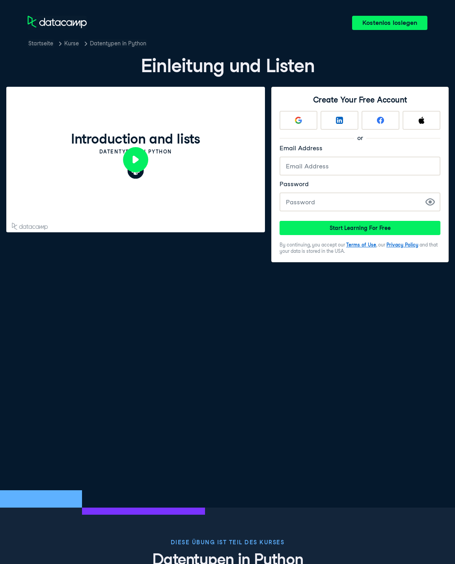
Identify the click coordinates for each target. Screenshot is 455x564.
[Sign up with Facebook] (380, 120)
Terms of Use (361, 245)
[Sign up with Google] (298, 120)
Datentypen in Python (118, 43)
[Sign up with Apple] (421, 120)
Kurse (71, 43)
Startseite (40, 43)
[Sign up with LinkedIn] (339, 120)
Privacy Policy (402, 245)
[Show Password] (430, 201)
